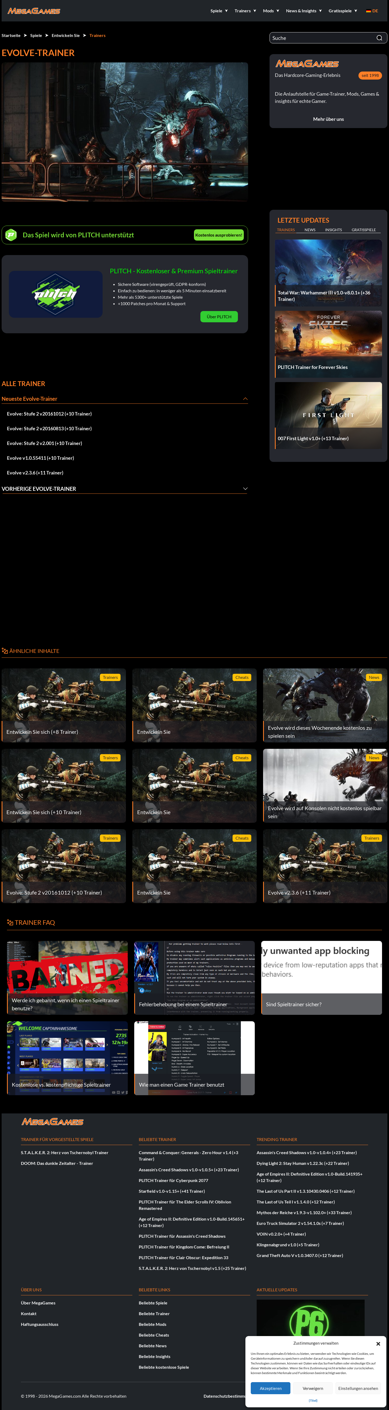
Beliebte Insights (154, 1356)
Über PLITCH (219, 316)
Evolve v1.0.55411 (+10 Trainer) (40, 458)
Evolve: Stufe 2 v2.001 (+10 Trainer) (44, 443)
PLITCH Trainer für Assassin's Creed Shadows (182, 1236)
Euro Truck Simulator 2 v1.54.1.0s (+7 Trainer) (300, 1223)
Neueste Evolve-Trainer (29, 398)
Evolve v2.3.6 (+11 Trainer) (35, 473)
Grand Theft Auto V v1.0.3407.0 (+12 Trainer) (300, 1255)
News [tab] (310, 229)
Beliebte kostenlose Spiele (164, 1367)
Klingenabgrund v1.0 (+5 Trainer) (288, 1244)
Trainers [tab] (286, 229)
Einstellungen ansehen (358, 1388)
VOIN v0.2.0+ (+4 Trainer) (281, 1233)
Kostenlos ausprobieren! (218, 234)
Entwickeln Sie (66, 35)
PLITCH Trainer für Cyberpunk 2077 (173, 1180)
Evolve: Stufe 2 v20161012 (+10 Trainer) (49, 414)
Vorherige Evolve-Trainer (39, 488)
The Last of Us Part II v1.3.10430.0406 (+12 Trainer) (306, 1191)
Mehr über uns (328, 119)
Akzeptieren (271, 1388)
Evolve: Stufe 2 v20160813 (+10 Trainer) (49, 428)
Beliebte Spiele (153, 1302)
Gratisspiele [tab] (364, 229)
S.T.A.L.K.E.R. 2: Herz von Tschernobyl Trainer (65, 1152)
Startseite (11, 35)
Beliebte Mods (152, 1324)
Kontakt (28, 1313)
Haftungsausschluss (39, 1324)
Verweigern (313, 1388)
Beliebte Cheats (154, 1334)
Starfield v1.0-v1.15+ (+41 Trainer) (172, 1191)
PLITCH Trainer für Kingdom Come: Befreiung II (184, 1246)
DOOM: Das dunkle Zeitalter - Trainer (57, 1163)
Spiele (36, 35)
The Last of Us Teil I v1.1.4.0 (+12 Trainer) (296, 1201)
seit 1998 (370, 75)
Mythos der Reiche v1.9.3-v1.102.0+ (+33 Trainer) (304, 1212)
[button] (378, 1343)
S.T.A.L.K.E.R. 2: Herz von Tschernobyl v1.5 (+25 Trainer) (192, 1268)
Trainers (97, 35)
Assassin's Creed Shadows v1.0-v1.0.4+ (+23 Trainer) (307, 1152)
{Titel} (313, 1400)
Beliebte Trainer (154, 1313)
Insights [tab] (333, 229)
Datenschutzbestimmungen (230, 1395)
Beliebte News (153, 1345)
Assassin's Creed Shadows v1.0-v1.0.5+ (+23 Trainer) (189, 1169)
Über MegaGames (38, 1302)
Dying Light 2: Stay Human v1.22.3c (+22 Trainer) (303, 1163)
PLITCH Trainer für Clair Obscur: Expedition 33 (183, 1257)
